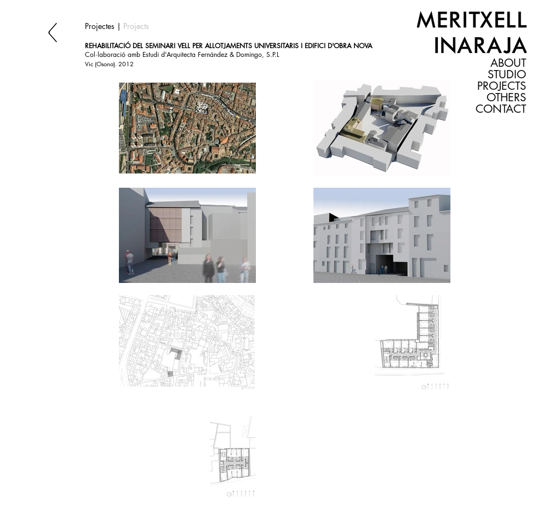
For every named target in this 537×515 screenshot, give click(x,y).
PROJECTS (501, 86)
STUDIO (507, 74)
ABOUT (508, 63)
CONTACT (501, 109)
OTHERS (506, 97)
